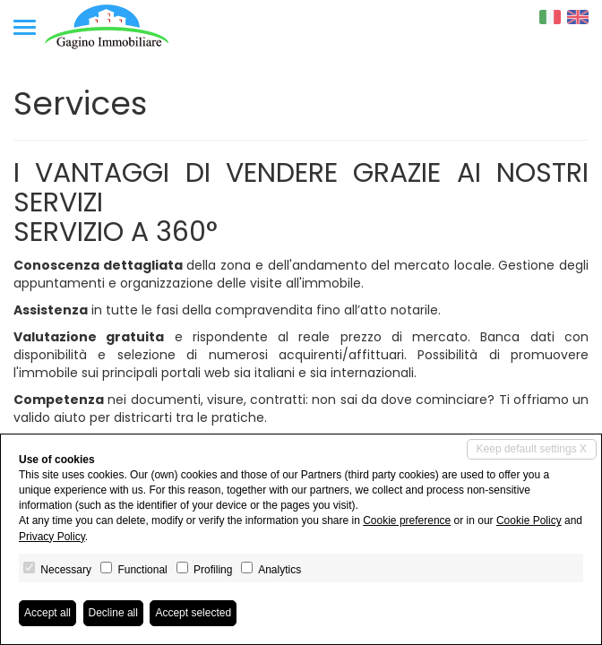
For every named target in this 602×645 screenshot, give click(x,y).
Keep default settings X (532, 449)
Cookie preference (407, 520)
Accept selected (193, 612)
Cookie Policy (529, 520)
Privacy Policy (52, 536)
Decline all (113, 612)
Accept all (47, 612)
